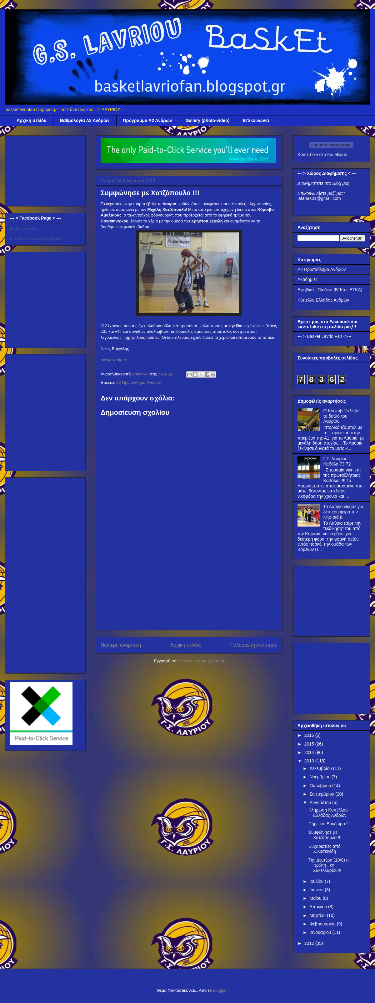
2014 (309, 752)
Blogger (220, 990)
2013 (309, 760)
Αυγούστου (320, 802)
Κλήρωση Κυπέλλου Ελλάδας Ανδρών (328, 812)
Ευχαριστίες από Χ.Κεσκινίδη (324, 849)
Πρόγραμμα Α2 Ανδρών (147, 120)
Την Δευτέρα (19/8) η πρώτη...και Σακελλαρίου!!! (328, 865)
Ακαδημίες (308, 279)
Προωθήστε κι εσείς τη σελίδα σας (36, 238)
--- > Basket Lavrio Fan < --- (325, 336)
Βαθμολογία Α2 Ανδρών (85, 120)
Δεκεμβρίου (321, 768)
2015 (309, 743)
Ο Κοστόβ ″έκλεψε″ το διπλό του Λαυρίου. (341, 416)
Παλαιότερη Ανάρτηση (254, 645)
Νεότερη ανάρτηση (121, 645)
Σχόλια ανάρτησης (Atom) (201, 661)
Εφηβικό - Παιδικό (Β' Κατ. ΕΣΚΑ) (330, 289)
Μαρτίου (318, 915)
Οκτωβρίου (320, 785)
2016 (309, 735)
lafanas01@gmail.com (319, 198)
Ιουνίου (317, 889)
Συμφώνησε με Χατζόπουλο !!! (325, 835)
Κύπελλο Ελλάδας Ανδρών (323, 300)
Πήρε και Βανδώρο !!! (329, 823)
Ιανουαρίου (320, 932)
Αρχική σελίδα (32, 120)
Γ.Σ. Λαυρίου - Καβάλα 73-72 (337, 461)
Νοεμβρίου (320, 776)
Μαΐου (315, 898)
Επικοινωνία (256, 120)
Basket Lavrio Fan (24, 228)
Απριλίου (318, 906)
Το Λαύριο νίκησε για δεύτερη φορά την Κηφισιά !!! (343, 512)
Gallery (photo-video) (208, 120)
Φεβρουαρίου (323, 923)
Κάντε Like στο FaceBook (322, 154)
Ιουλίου (317, 881)
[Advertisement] (189, 594)
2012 (309, 943)
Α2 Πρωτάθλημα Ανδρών (138, 382)
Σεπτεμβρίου (322, 794)
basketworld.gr (114, 360)
